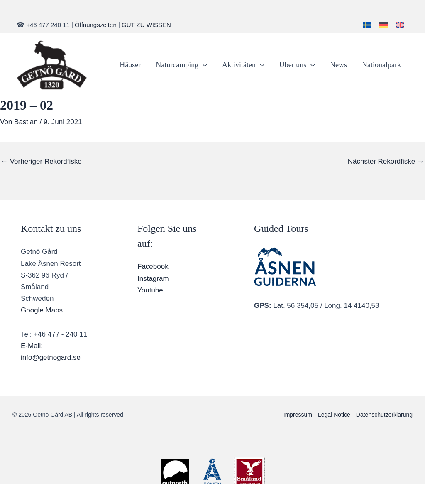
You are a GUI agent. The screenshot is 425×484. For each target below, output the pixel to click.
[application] (202, 64)
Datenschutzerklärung (384, 414)
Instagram (153, 279)
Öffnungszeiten (96, 24)
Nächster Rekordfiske (386, 161)
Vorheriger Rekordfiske (41, 161)
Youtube (150, 290)
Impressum (297, 414)
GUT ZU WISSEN (146, 24)
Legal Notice (334, 414)
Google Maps (42, 310)
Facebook (153, 266)
